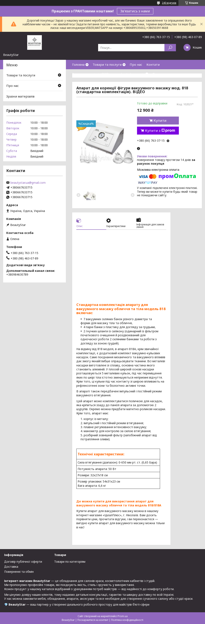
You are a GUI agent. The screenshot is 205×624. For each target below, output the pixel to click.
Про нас (136, 64)
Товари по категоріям (69, 562)
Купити (160, 120)
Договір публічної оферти (23, 562)
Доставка (11, 567)
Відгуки (158, 74)
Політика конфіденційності (127, 620)
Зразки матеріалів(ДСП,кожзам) (97, 74)
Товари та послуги (107, 64)
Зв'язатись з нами (135, 11)
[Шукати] (170, 47)
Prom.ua (123, 616)
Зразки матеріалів (20, 96)
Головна (78, 64)
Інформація (135, 74)
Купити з (160, 130)
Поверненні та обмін (19, 572)
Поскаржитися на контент (92, 620)
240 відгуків (169, 3)
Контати (153, 64)
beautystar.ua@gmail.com (28, 183)
